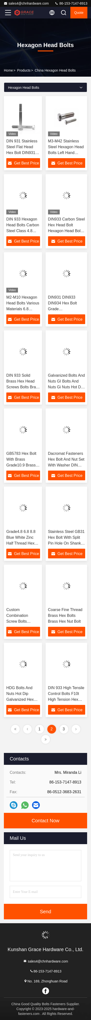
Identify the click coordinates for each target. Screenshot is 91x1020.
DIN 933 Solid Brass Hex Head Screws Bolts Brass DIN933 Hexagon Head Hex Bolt (23, 387)
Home (8, 70)
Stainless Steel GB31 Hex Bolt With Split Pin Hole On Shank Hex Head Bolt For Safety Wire (66, 543)
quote (78, 13)
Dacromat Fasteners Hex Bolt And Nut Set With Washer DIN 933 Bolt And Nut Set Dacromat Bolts (66, 465)
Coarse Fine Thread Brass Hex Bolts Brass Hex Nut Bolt (65, 615)
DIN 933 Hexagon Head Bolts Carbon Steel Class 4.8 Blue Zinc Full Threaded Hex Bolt (22, 231)
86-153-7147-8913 (71, 3)
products (24, 70)
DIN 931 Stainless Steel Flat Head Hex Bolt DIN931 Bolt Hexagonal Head (21, 152)
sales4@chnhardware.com (26, 3)
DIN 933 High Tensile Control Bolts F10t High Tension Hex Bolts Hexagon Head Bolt (66, 699)
